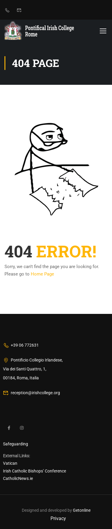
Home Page (42, 274)
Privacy (58, 518)
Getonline (81, 510)
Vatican (10, 463)
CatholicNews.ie (18, 478)
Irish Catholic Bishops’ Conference (34, 471)
